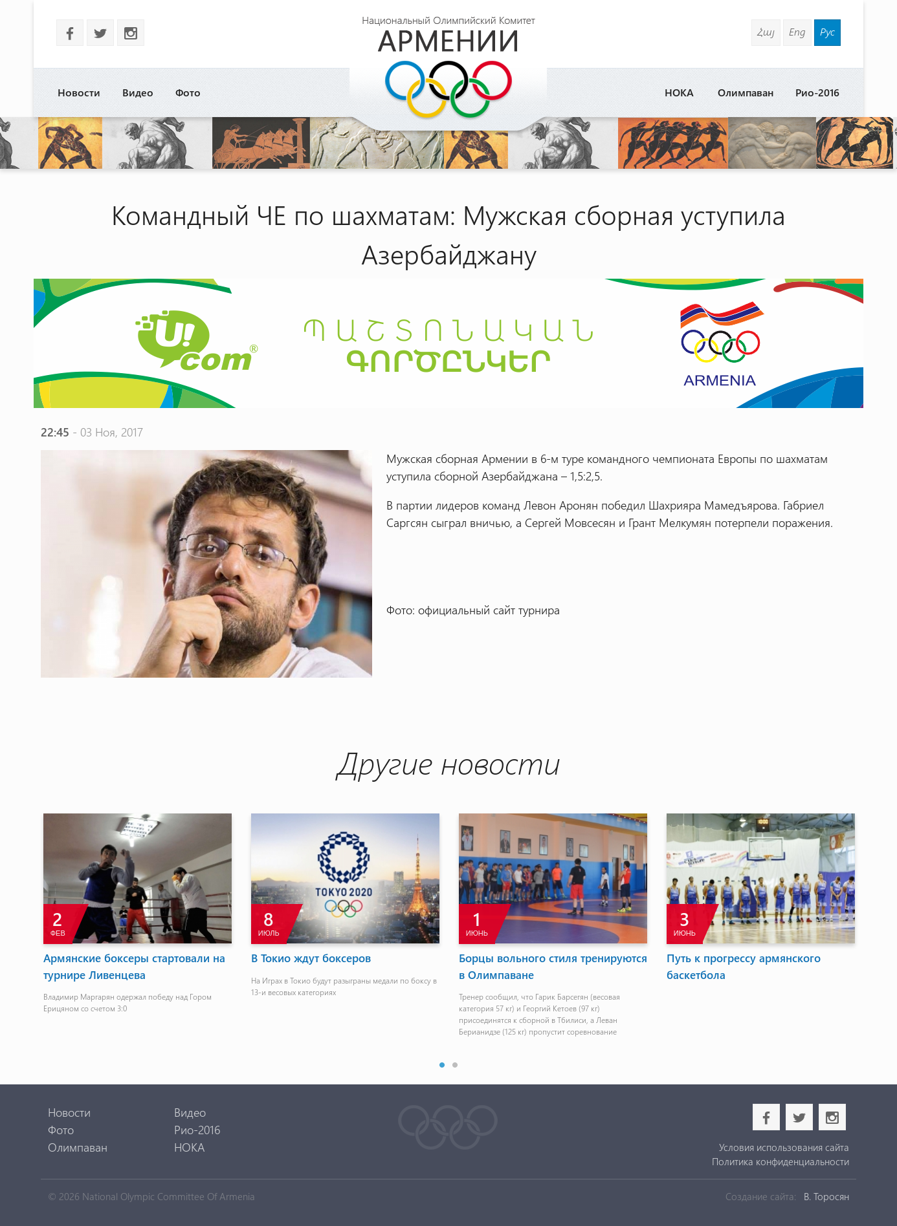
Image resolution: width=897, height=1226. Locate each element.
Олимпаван (745, 92)
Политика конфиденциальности (780, 1161)
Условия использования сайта (784, 1147)
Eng (797, 31)
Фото (188, 92)
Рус (827, 31)
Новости (79, 92)
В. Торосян (826, 1196)
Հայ (766, 31)
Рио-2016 (817, 92)
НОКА (679, 92)
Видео (137, 92)
